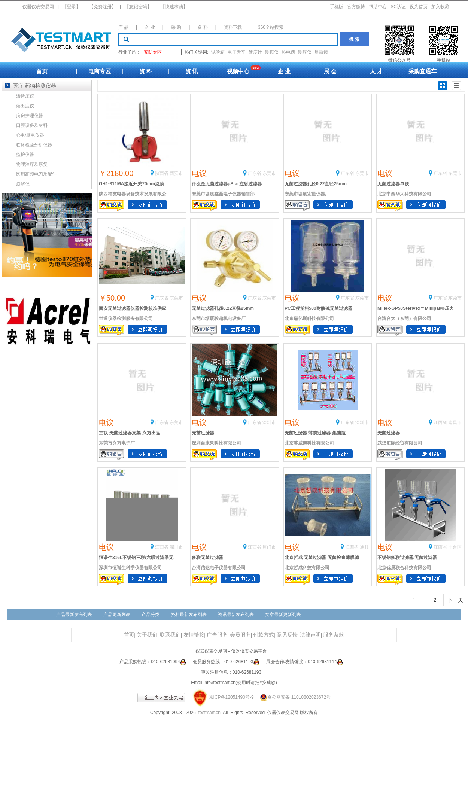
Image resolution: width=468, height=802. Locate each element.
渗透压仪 (25, 96)
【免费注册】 (102, 6)
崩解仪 (23, 183)
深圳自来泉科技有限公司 (216, 443)
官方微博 (356, 6)
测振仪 (272, 52)
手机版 (336, 6)
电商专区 (99, 71)
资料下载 (233, 27)
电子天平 (237, 52)
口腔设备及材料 (32, 125)
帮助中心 (378, 6)
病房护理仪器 (29, 115)
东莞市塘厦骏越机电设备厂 (219, 318)
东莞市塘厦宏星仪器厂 (307, 193)
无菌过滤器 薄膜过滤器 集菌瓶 (315, 433)
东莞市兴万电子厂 (117, 443)
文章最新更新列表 (283, 614)
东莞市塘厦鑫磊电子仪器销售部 (223, 193)
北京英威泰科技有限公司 (309, 443)
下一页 (455, 600)
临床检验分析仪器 (34, 144)
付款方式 (263, 635)
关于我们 (147, 635)
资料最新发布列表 (189, 614)
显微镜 (321, 52)
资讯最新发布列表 (236, 614)
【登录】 (71, 6)
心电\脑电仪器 (30, 135)
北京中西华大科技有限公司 (404, 193)
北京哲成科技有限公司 (307, 567)
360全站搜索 (270, 27)
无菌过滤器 (203, 433)
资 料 (202, 27)
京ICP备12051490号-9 (231, 697)
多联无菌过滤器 (207, 557)
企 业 (150, 27)
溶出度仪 (25, 106)
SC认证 (398, 6)
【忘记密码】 (138, 6)
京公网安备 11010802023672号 (293, 697)
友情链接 (193, 635)
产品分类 (150, 614)
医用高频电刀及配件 (36, 174)
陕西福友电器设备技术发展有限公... (134, 193)
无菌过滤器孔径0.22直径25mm (316, 183)
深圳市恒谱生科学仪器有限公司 (130, 567)
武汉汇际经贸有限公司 (399, 443)
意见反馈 (287, 635)
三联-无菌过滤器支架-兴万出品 (129, 433)
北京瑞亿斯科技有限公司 (309, 318)
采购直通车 (422, 71)
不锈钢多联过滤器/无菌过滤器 (407, 557)
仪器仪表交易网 (38, 6)
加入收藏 (440, 6)
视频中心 (238, 71)
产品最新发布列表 (74, 614)
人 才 (376, 71)
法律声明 (310, 635)
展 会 (330, 71)
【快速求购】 (174, 6)
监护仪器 (25, 154)
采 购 (176, 27)
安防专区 (153, 52)
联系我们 (170, 635)
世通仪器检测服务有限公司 (126, 318)
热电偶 (288, 52)
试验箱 (218, 52)
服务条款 (333, 635)
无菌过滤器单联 (393, 183)
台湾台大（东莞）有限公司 (404, 318)
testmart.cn (209, 712)
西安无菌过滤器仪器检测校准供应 (132, 308)
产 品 (123, 27)
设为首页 (419, 6)
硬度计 (255, 52)
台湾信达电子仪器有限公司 (219, 567)
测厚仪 (305, 52)
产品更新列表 (116, 614)
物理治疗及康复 (32, 164)
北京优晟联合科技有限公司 (404, 567)
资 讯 (191, 71)
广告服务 (217, 635)
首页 (42, 71)
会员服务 (240, 635)
